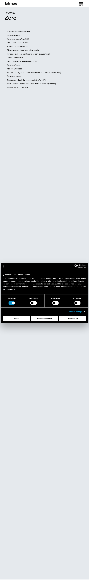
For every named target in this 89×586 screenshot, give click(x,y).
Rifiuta (16, 319)
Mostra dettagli (75, 311)
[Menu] (80, 3)
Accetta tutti (73, 319)
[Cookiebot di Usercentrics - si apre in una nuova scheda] (76, 266)
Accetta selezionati (44, 319)
